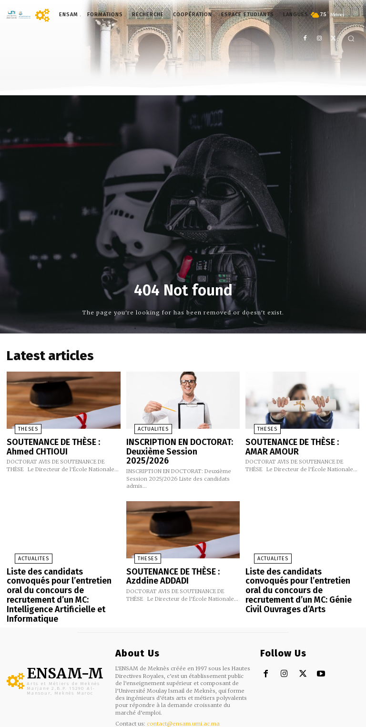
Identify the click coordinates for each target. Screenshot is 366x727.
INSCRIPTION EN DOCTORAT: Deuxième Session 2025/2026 (176, 442)
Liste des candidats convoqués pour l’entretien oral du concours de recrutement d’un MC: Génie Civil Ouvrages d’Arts (299, 567)
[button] (351, 38)
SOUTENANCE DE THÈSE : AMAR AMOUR (295, 442)
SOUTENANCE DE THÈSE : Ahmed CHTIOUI (59, 442)
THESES (18, 426)
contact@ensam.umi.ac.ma (183, 690)
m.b (47, 720)
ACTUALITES (143, 426)
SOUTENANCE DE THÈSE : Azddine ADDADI (181, 559)
